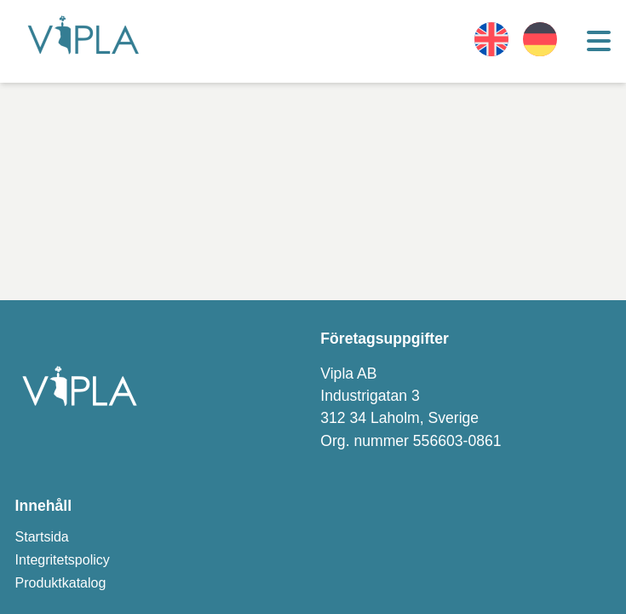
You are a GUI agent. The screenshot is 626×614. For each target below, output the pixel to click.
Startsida (42, 537)
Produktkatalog (60, 583)
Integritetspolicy (62, 560)
